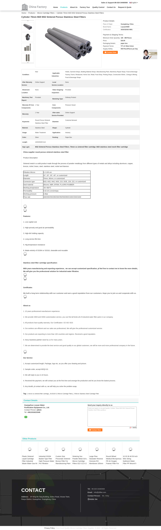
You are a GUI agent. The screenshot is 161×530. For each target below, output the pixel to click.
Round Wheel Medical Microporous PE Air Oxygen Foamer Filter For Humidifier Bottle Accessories (113, 462)
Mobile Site (92, 499)
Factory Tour (85, 7)
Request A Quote (124, 7)
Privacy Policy (49, 528)
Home (55, 7)
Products (64, 7)
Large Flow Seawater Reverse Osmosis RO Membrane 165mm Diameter (96, 461)
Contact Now (111, 52)
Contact (33, 490)
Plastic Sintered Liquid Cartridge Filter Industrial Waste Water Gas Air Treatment (29, 461)
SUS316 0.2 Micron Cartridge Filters (61, 394)
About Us (73, 7)
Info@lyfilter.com (100, 492)
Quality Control (98, 7)
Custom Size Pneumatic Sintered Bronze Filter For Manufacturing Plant (63, 459)
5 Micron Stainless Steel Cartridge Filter (86, 394)
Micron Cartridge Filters (45, 13)
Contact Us (111, 7)
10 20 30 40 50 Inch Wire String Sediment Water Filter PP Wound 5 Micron (130, 461)
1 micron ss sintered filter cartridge (38, 394)
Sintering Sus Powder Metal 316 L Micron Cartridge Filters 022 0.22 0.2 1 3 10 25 (79, 461)
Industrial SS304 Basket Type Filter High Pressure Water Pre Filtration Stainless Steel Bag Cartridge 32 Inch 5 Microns (46, 463)
